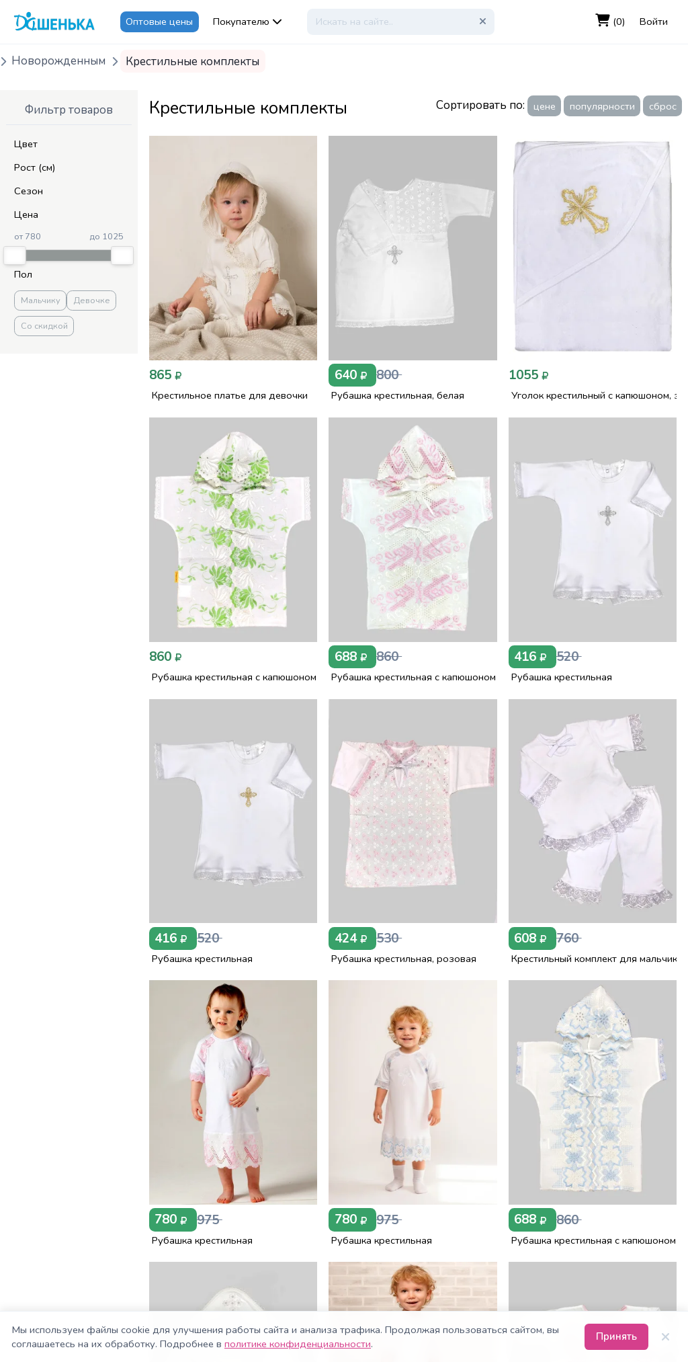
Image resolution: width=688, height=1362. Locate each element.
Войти (654, 21)
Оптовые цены (159, 21)
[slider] (14, 255)
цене (544, 106)
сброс (663, 106)
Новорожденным (58, 61)
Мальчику (40, 300)
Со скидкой (44, 326)
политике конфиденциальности (297, 1344)
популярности (602, 106)
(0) (610, 21)
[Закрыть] (665, 1337)
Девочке (91, 300)
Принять (616, 1336)
